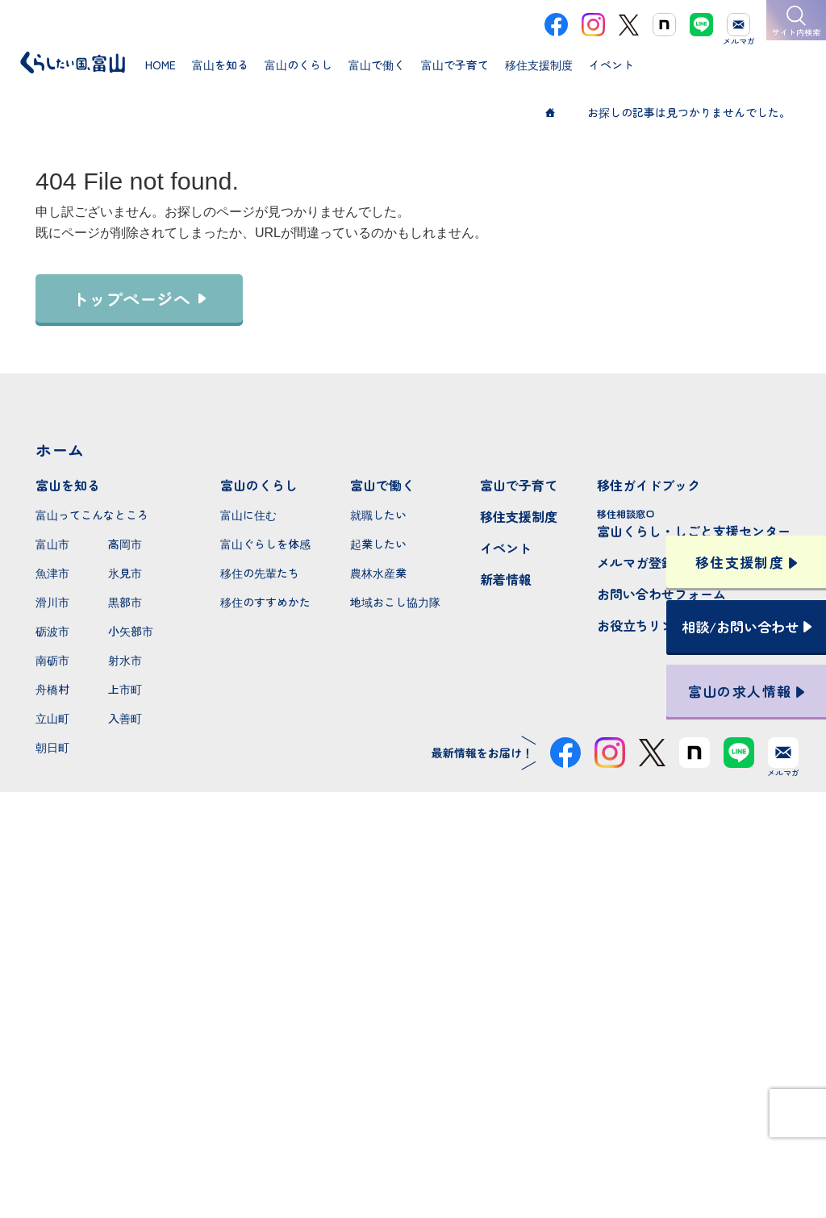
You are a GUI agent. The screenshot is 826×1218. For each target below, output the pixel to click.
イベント (506, 547)
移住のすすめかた (265, 602)
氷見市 (125, 573)
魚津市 (52, 573)
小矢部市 (130, 631)
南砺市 (52, 660)
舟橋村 (52, 689)
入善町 (125, 718)
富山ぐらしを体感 (265, 544)
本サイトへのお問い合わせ (413, 1042)
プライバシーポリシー (413, 1148)
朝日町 (52, 747)
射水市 (125, 660)
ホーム (59, 449)
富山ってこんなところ (91, 515)
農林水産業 (378, 573)
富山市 (52, 544)
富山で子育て (518, 484)
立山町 (52, 718)
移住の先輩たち (259, 573)
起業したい (378, 544)
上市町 (125, 689)
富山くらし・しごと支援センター (694, 523)
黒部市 (125, 602)
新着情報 (506, 579)
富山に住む (248, 515)
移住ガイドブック (648, 484)
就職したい (378, 515)
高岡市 (125, 544)
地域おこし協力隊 (395, 602)
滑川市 (52, 602)
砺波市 (52, 631)
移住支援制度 (518, 516)
